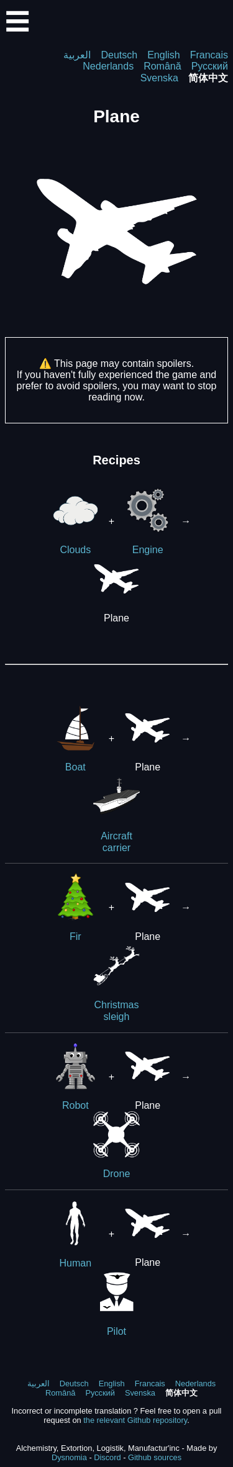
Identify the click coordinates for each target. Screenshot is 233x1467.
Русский (209, 66)
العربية (77, 55)
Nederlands (108, 66)
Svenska (159, 78)
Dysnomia (69, 1457)
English (163, 55)
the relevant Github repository (135, 1420)
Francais (209, 55)
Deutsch (119, 55)
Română (162, 66)
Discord (107, 1457)
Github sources (154, 1457)
